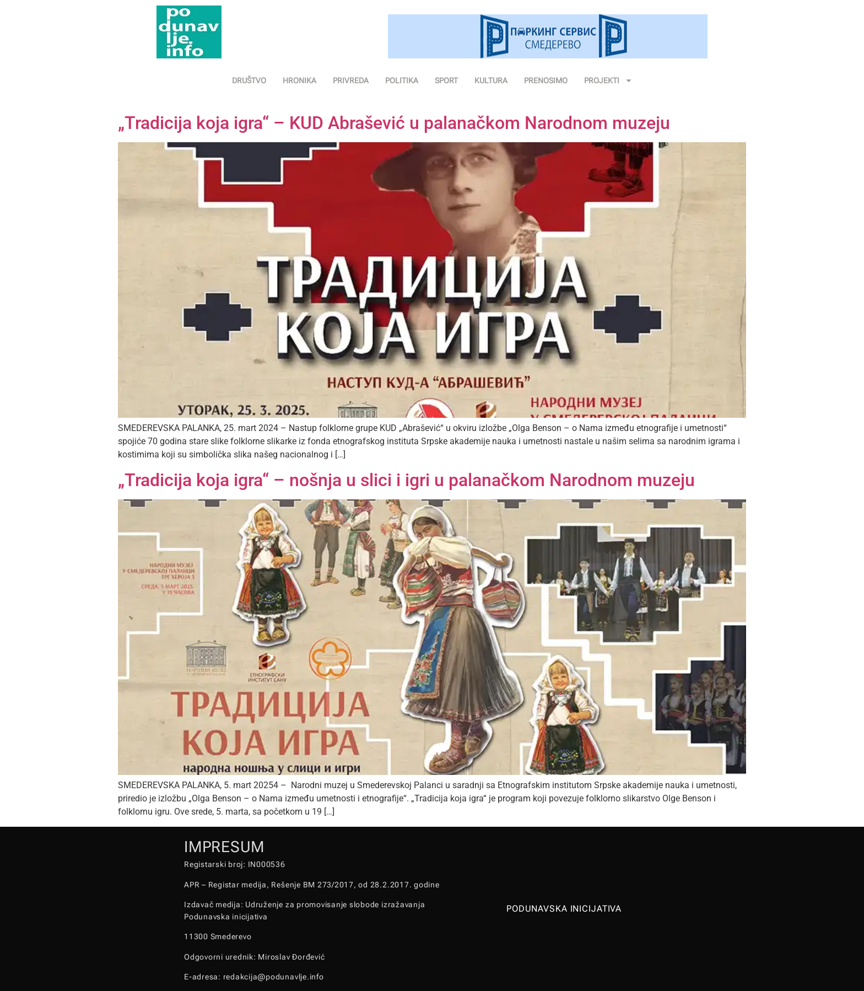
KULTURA (490, 80)
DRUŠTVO (249, 80)
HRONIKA (299, 80)
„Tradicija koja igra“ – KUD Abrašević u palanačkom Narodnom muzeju (394, 122)
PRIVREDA (351, 80)
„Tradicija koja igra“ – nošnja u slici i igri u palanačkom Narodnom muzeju (406, 480)
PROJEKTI (608, 80)
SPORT (446, 80)
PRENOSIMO (546, 80)
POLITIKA (401, 80)
